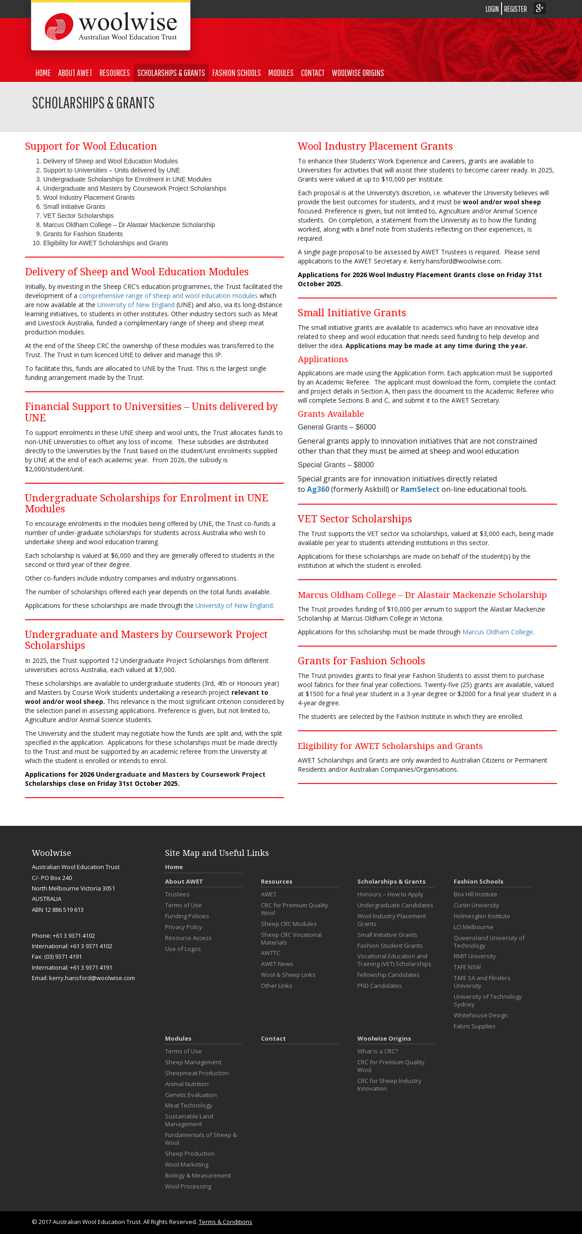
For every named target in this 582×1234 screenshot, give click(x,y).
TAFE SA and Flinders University (482, 982)
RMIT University (475, 956)
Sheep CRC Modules (289, 924)
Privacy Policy (183, 927)
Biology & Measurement (198, 1175)
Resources (115, 72)
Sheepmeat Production (197, 1073)
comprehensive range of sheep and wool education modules (168, 295)
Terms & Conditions (225, 1222)
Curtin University (476, 905)
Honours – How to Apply (390, 894)
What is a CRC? (377, 1051)
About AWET (75, 72)
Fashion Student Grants (390, 946)
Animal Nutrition (187, 1084)
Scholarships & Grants (171, 72)
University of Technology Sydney (488, 1000)
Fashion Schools (236, 72)
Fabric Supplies (475, 1026)
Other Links (276, 986)
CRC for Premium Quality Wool (294, 909)
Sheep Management (193, 1062)
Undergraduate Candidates (395, 905)
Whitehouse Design (481, 1015)
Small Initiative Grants (387, 935)
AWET (268, 894)
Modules (281, 72)
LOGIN (492, 9)
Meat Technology (188, 1105)
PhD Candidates (379, 986)
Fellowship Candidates (388, 975)
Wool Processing (188, 1186)
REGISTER (515, 9)
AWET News (277, 964)
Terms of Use (183, 905)
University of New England (136, 304)
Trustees (177, 894)
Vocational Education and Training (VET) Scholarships (394, 960)
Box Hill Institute (475, 894)
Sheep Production (190, 1154)
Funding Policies (187, 916)
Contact (313, 72)
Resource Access (188, 938)
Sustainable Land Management (189, 1120)
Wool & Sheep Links (288, 975)
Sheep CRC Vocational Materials (291, 938)
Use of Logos (183, 949)
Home (43, 72)
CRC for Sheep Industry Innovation (389, 1084)
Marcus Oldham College (497, 631)
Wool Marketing (186, 1164)
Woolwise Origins (358, 72)
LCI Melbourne (473, 927)
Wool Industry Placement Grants (391, 920)
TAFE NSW (467, 967)
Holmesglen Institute (482, 916)
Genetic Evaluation (191, 1095)
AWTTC (270, 953)
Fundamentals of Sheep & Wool (201, 1139)
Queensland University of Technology (489, 942)
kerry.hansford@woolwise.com (92, 978)
